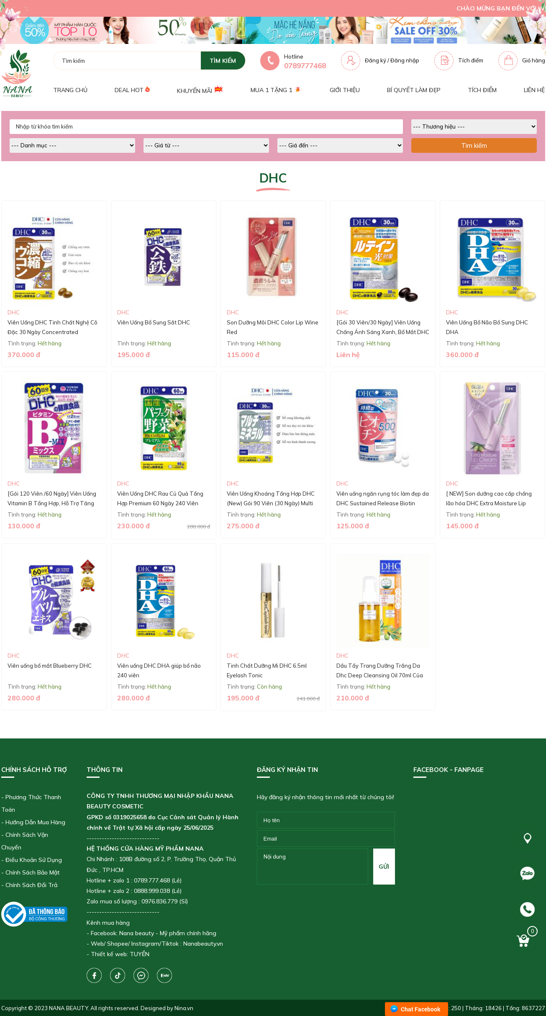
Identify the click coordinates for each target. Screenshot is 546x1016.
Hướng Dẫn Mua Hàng (35, 822)
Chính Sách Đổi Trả (31, 885)
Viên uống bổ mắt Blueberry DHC (50, 665)
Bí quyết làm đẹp (414, 90)
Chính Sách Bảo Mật (32, 872)
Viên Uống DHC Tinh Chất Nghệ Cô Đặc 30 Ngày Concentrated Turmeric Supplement (52, 332)
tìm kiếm (223, 60)
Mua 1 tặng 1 (276, 90)
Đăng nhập (404, 60)
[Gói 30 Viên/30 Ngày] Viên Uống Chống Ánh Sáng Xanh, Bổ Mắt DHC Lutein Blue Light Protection (382, 332)
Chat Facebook (421, 1009)
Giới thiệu (345, 90)
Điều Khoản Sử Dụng (33, 860)
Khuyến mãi (200, 90)
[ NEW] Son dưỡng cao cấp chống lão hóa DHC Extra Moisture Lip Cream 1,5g (489, 503)
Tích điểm (470, 60)
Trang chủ (70, 90)
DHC (14, 312)
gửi (384, 866)
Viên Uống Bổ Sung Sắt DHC (153, 322)
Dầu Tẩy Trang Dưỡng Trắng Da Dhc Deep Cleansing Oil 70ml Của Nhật (379, 675)
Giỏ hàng (533, 60)
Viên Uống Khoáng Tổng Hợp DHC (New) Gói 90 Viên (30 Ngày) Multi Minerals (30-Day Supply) (271, 503)
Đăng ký (375, 60)
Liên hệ (534, 90)
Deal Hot (132, 90)
